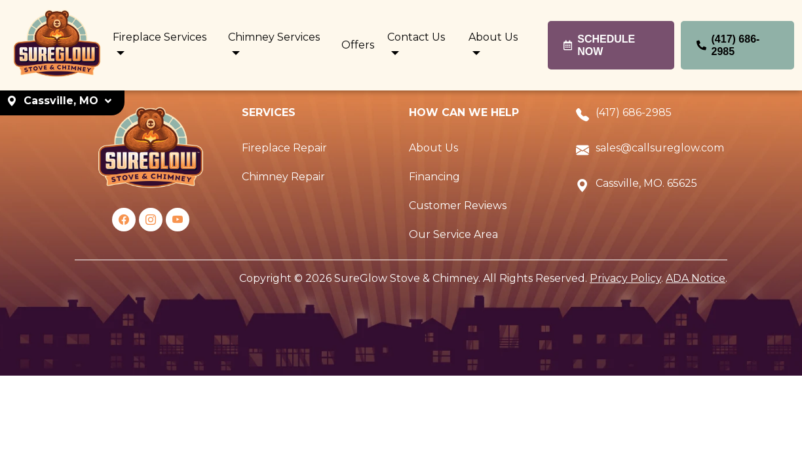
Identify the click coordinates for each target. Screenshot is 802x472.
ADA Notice (695, 278)
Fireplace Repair (284, 148)
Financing (434, 176)
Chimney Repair (283, 176)
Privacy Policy (625, 278)
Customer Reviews (457, 205)
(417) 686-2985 (634, 112)
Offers (357, 45)
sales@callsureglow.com (660, 148)
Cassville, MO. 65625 (646, 183)
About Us (433, 148)
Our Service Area (453, 234)
